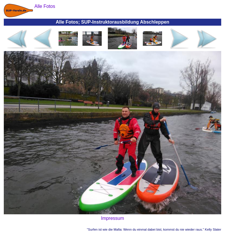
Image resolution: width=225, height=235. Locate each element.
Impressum (112, 218)
